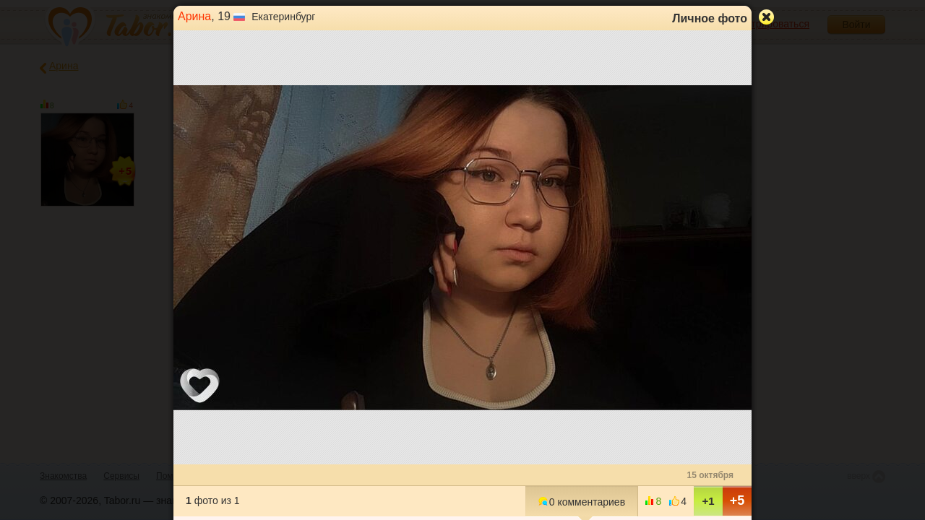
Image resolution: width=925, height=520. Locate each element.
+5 (737, 500)
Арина (194, 16)
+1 (708, 501)
